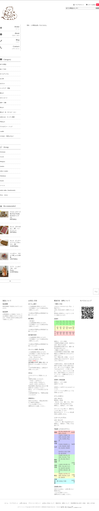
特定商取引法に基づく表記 (78, 503)
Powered (68, 507)
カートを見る (93, 4)
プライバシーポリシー (34, 503)
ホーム (6, 503)
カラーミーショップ (22, 507)
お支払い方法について (48, 503)
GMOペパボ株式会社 (41, 507)
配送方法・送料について (62, 503)
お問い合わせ (23, 503)
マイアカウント (79, 4)
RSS (88, 503)
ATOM (93, 503)
